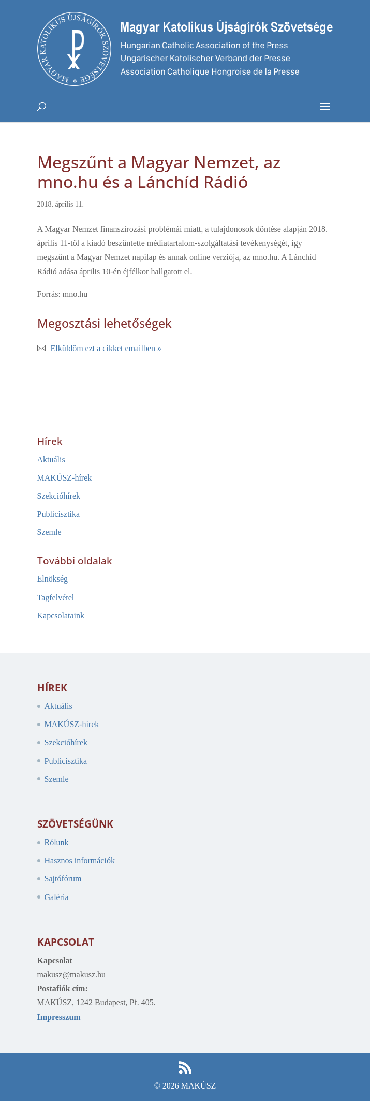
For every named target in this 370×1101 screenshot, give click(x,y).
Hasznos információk (80, 860)
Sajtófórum (63, 878)
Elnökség (52, 578)
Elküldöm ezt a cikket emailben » (106, 348)
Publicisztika (58, 514)
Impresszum (59, 1016)
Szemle (49, 532)
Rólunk (57, 842)
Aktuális (51, 459)
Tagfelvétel (56, 597)
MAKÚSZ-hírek (64, 477)
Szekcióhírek (59, 495)
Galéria (57, 897)
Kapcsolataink (61, 615)
